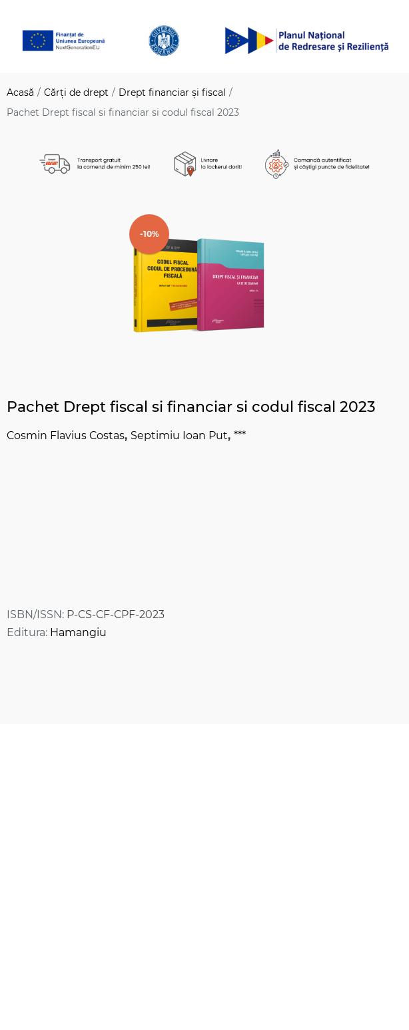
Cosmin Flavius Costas (66, 435)
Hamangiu (78, 632)
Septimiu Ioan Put (179, 435)
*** (240, 435)
